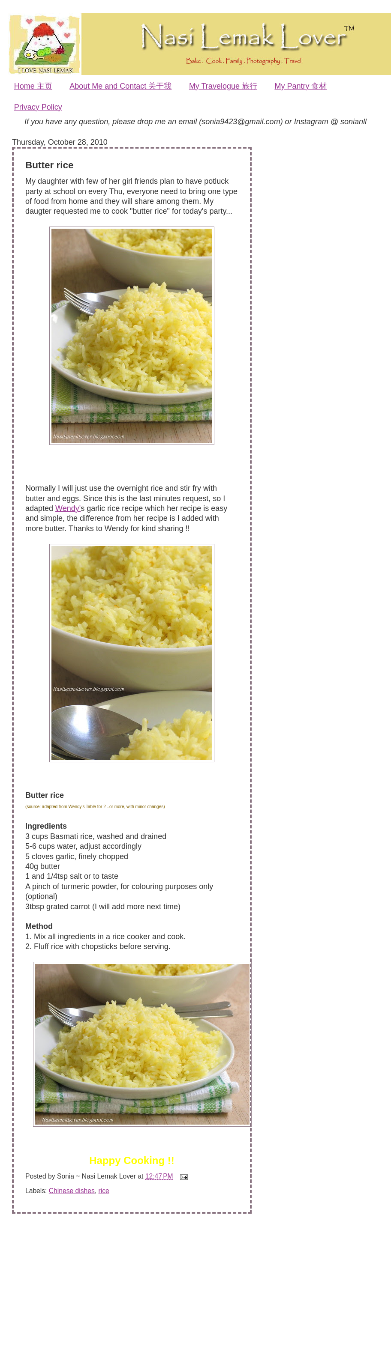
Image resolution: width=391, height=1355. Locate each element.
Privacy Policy (38, 107)
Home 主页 (33, 86)
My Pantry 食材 (300, 86)
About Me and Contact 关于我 (120, 86)
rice (104, 1190)
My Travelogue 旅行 (223, 86)
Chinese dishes (72, 1190)
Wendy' (68, 508)
